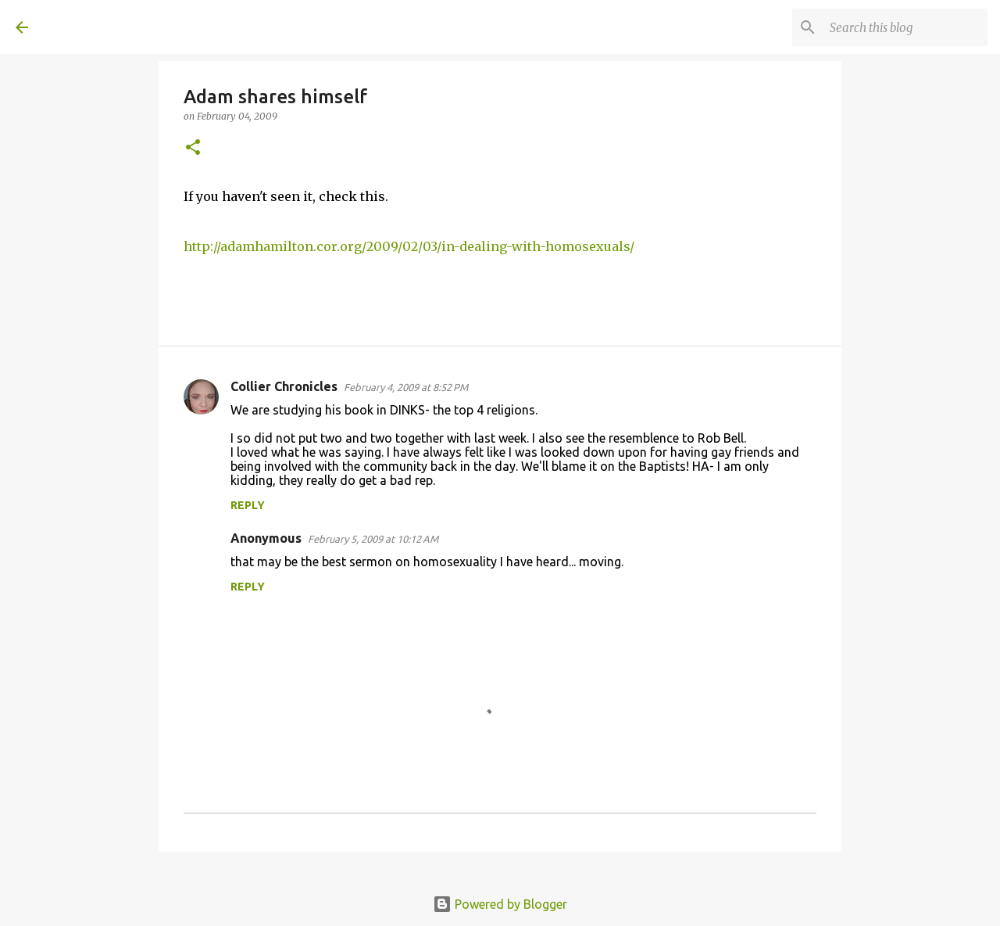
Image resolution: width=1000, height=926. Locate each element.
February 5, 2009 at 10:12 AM (373, 538)
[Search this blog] (905, 27)
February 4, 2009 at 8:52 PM (406, 387)
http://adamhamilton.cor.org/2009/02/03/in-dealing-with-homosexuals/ (409, 246)
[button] (193, 148)
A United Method (142, 27)
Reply (247, 505)
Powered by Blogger (500, 904)
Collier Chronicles (284, 386)
